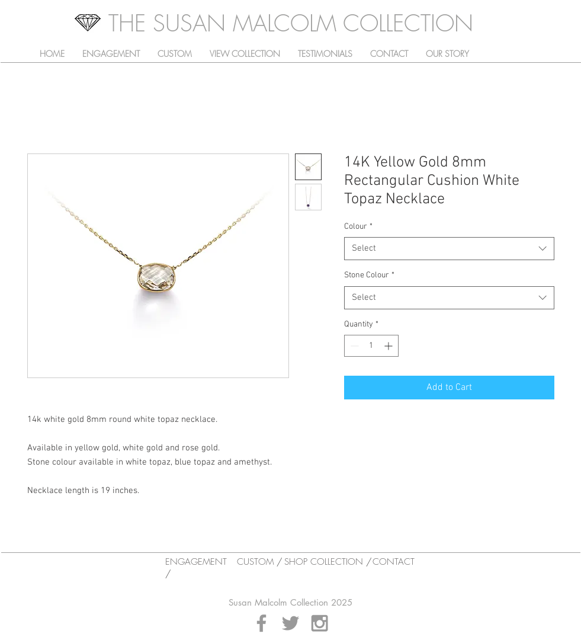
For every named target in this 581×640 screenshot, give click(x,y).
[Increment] (389, 345)
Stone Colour (369, 275)
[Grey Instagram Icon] (319, 623)
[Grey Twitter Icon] (290, 623)
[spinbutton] (371, 345)
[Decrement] (353, 345)
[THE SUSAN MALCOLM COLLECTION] (291, 23)
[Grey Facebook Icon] (261, 623)
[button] (245, 54)
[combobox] (449, 248)
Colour (358, 227)
